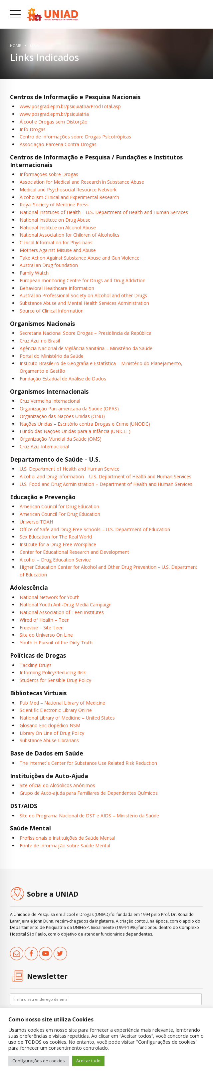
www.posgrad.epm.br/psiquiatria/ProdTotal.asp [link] (70, 106)
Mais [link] (34, 45)
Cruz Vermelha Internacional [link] (50, 401)
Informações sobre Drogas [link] (49, 174)
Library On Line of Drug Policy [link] (52, 733)
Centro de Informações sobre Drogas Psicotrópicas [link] (75, 136)
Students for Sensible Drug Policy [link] (55, 680)
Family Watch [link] (34, 273)
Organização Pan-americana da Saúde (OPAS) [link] (69, 408)
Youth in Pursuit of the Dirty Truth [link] (56, 642)
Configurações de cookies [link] (38, 1061)
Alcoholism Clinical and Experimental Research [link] (69, 197)
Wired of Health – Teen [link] (45, 620)
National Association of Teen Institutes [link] (62, 612)
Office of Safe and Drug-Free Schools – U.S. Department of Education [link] (95, 529)
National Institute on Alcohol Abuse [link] (58, 227)
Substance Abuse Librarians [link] (49, 740)
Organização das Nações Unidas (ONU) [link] (62, 416)
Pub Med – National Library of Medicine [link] (62, 703)
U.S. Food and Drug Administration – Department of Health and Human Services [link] (106, 484)
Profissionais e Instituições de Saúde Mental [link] (67, 838)
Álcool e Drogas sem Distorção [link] (54, 121)
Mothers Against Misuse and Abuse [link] (58, 250)
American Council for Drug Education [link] (59, 506)
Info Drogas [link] (33, 129)
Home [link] (15, 45)
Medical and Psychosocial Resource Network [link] (68, 189)
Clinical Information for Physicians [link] (56, 242)
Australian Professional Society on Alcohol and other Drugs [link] (83, 295)
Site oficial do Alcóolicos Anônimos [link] (57, 785)
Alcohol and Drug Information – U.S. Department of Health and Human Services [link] (105, 476)
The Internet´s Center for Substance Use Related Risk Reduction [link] (88, 763)
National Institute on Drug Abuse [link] (55, 220)
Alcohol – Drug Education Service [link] (55, 559)
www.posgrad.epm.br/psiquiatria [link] (54, 114)
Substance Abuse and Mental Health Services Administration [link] (84, 303)
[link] (52, 14)
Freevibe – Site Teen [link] (42, 627)
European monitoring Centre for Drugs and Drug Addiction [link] (82, 280)
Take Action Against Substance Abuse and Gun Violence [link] (79, 258)
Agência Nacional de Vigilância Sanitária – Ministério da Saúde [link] (86, 348)
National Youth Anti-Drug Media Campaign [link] (65, 604)
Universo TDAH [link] (36, 522)
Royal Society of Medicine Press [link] (54, 204)
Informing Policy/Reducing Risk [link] (53, 672)
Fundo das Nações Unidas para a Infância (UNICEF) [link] (75, 431)
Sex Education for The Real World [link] (56, 537)
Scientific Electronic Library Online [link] (56, 710)
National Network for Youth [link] (50, 597)
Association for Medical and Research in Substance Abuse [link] (82, 182)
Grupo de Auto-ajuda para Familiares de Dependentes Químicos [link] (89, 793)
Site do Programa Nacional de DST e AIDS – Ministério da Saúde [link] (89, 815)
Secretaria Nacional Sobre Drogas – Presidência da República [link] (85, 333)
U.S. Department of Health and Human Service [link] (69, 469)
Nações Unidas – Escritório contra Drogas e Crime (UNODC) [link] (85, 424)
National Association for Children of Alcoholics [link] (69, 235)
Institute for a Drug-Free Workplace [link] (58, 544)
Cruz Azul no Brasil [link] (40, 340)
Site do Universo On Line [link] (46, 635)
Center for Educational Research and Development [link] (74, 552)
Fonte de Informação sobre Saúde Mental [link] (65, 845)
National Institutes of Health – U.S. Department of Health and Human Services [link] (104, 212)
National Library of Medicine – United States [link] (67, 718)
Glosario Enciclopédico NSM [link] (50, 725)
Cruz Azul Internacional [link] (44, 446)
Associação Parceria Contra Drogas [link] (58, 144)
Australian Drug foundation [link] (49, 265)
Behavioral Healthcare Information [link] (57, 288)
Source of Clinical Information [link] (52, 311)
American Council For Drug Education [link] (60, 514)
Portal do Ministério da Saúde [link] (52, 356)
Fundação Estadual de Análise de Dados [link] (63, 378)
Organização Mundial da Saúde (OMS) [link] (61, 439)
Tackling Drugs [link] (36, 665)
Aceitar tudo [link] (88, 1061)
